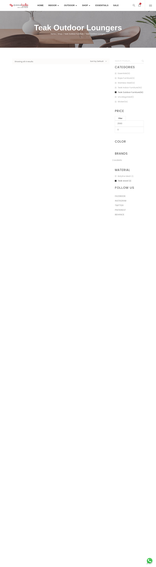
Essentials (122, 73)
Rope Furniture (125, 78)
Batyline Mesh (124, 176)
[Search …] (134, 5)
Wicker (121, 101)
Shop (60, 34)
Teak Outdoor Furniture (74, 34)
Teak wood (123, 180)
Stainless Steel (124, 82)
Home (53, 34)
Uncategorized (125, 97)
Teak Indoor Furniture (128, 87)
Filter (120, 118)
